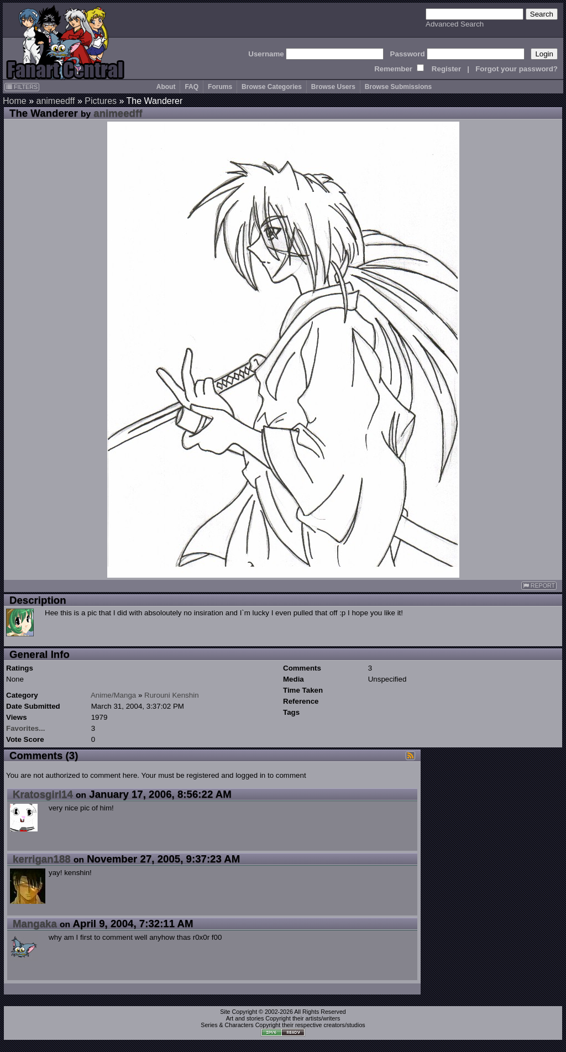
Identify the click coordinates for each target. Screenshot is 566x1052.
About (166, 87)
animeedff (55, 101)
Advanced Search (455, 24)
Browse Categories (272, 87)
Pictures (101, 101)
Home (15, 101)
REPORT (539, 585)
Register (446, 69)
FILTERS (22, 86)
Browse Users (333, 87)
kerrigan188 (42, 859)
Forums (220, 87)
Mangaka (35, 923)
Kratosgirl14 (43, 794)
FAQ (191, 87)
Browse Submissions (398, 87)
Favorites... (25, 728)
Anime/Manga (113, 695)
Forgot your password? (516, 69)
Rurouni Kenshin (171, 695)
